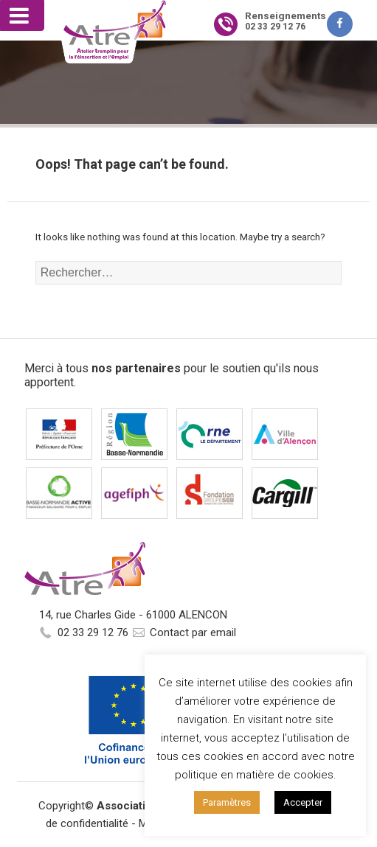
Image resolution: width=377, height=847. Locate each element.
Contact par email (193, 632)
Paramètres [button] (227, 802)
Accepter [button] (302, 802)
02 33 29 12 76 (93, 632)
